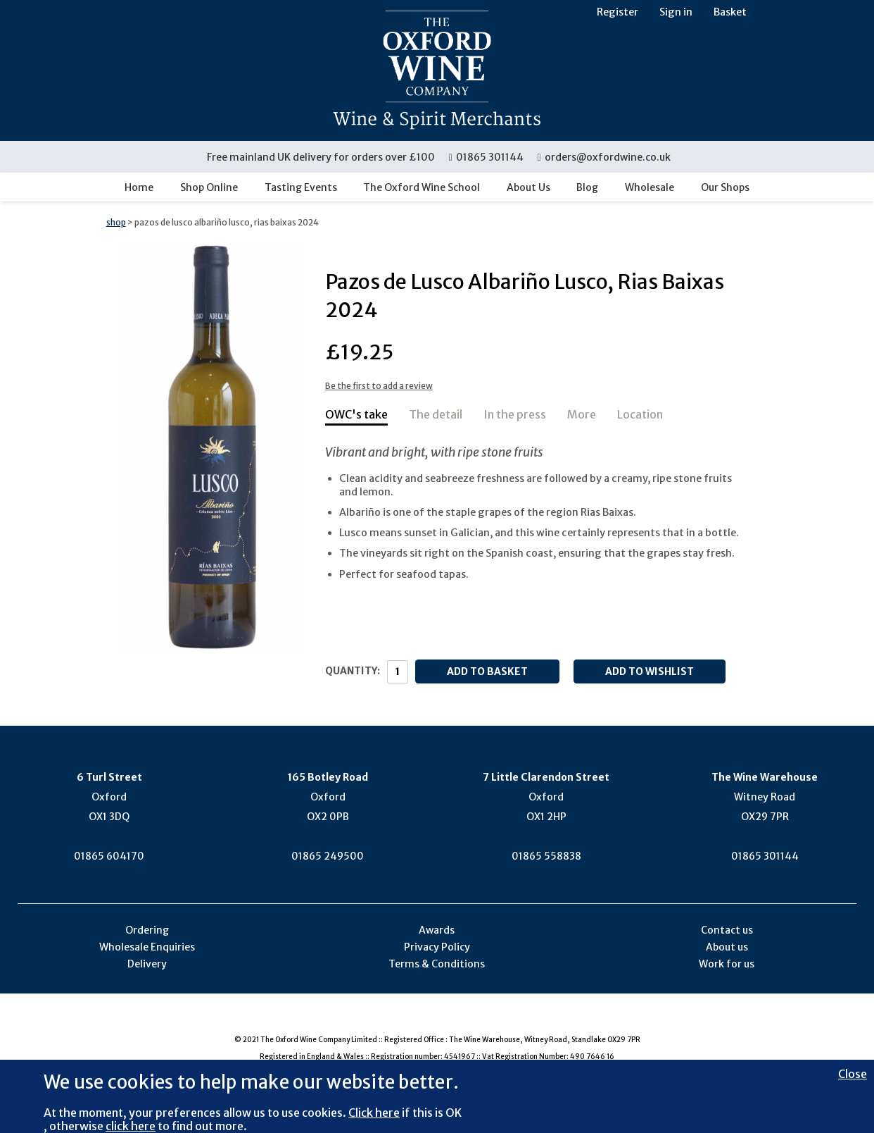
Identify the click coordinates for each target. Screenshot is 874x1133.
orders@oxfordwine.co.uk (604, 157)
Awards (437, 930)
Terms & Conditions (436, 964)
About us (727, 947)
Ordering (147, 930)
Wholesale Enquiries (147, 947)
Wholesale (649, 187)
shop (116, 222)
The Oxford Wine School (421, 187)
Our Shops (725, 187)
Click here (374, 1113)
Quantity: (352, 670)
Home (139, 187)
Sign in (675, 12)
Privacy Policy (437, 947)
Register (617, 12)
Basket (730, 12)
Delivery (147, 964)
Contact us (727, 930)
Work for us (726, 964)
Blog (587, 187)
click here (131, 1126)
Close (852, 1074)
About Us (528, 187)
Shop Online (209, 187)
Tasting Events (301, 187)
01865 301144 (486, 157)
